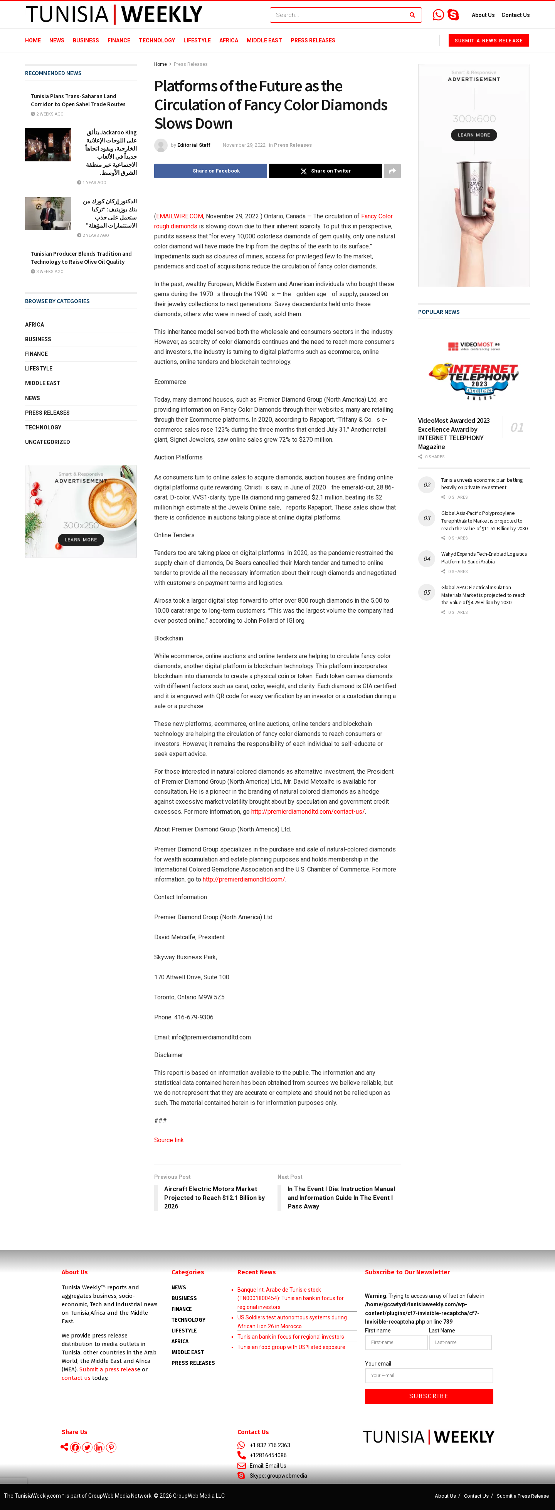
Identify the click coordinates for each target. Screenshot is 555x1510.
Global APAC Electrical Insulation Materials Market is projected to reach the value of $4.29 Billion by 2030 (483, 595)
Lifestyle (197, 40)
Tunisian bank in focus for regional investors (290, 1337)
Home (33, 40)
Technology (157, 40)
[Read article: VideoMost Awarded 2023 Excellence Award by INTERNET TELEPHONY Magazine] (474, 371)
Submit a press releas (108, 1369)
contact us (76, 1377)
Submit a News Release (489, 41)
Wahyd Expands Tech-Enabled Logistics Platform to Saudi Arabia (484, 557)
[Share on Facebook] (210, 171)
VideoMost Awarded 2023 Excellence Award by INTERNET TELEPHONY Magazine (454, 433)
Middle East (264, 40)
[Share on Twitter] (325, 171)
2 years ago (93, 235)
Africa (228, 40)
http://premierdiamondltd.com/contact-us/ (308, 811)
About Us (483, 15)
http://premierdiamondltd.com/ (244, 879)
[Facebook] (75, 1447)
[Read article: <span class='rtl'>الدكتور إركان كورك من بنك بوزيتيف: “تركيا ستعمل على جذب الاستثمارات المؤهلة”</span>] (48, 213)
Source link (169, 1140)
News (56, 40)
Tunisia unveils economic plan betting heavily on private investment (482, 483)
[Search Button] (414, 15)
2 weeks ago (47, 114)
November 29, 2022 (244, 145)
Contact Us (515, 15)
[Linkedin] (99, 1447)
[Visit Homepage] (114, 15)
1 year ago (91, 182)
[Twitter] (87, 1447)
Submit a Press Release (523, 1496)
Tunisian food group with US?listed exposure (291, 1347)
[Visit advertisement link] (81, 511)
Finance (119, 40)
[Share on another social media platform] (392, 171)
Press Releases (313, 40)
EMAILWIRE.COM (179, 216)
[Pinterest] (111, 1447)
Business (86, 40)
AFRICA (180, 1341)
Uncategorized (47, 442)
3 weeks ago (47, 271)
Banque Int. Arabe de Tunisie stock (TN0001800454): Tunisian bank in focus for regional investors (290, 1298)
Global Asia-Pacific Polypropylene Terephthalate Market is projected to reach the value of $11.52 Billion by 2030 (484, 520)
